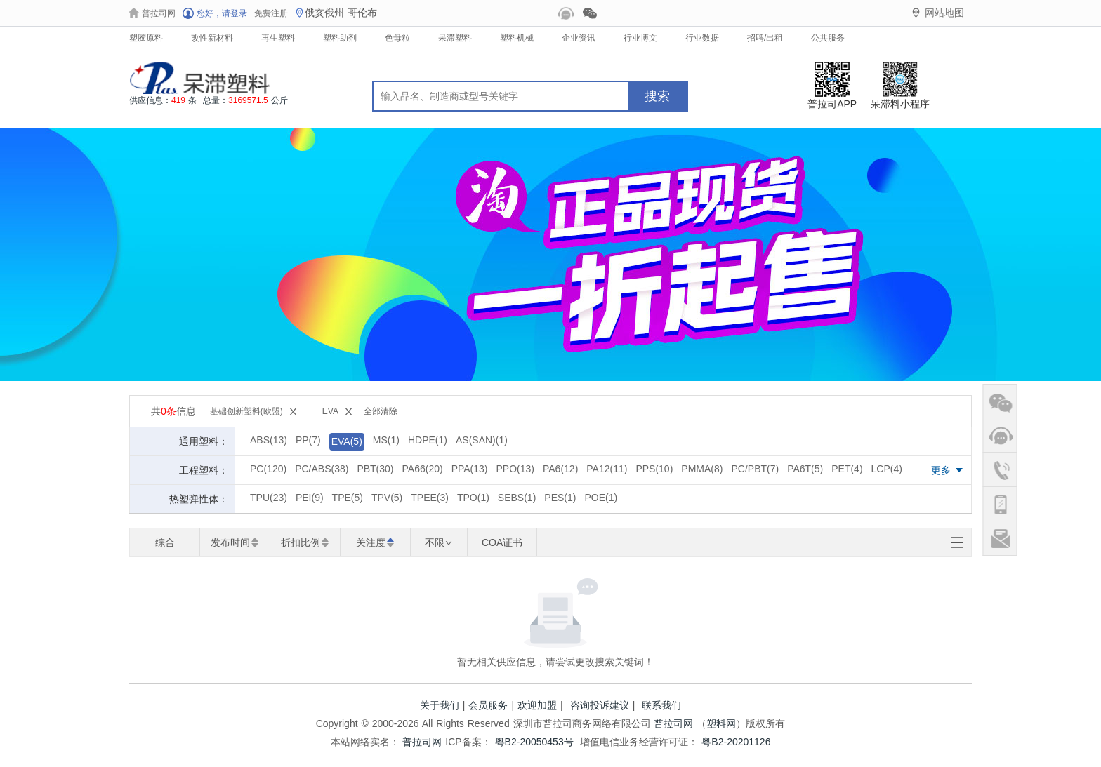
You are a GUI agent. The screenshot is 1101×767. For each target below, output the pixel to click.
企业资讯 (578, 38)
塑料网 (721, 723)
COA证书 (502, 542)
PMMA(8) (702, 468)
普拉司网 (673, 723)
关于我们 (439, 705)
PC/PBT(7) (755, 468)
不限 (438, 542)
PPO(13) (515, 468)
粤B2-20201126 (735, 741)
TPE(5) (347, 497)
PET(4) (846, 468)
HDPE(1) (427, 440)
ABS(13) (268, 440)
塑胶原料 (146, 38)
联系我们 (661, 705)
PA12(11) (606, 468)
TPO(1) (473, 497)
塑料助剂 (340, 38)
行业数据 (702, 38)
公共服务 (828, 38)
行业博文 (640, 38)
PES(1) (560, 497)
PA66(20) (422, 468)
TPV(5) (386, 497)
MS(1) (386, 440)
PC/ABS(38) (321, 468)
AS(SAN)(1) (482, 440)
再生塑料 (278, 38)
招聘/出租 (765, 38)
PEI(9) (310, 497)
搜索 (657, 96)
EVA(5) (346, 441)
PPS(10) (654, 468)
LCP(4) (886, 468)
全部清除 (380, 411)
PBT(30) (375, 468)
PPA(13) (469, 468)
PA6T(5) (805, 468)
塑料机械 (517, 38)
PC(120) (268, 468)
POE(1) (600, 497)
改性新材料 (212, 38)
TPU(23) (268, 497)
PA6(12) (560, 468)
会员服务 (488, 705)
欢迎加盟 (537, 705)
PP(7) (308, 440)
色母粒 (397, 38)
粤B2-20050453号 (534, 741)
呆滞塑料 (455, 38)
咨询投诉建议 (599, 705)
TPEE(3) (430, 497)
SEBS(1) (517, 497)
